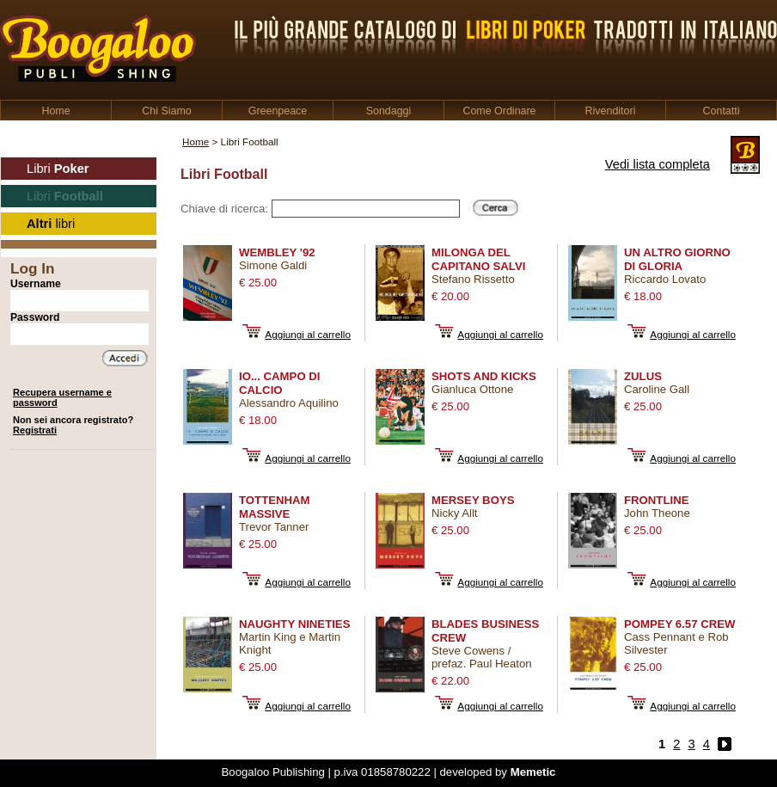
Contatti (721, 111)
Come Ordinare (498, 111)
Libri (58, 168)
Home (55, 111)
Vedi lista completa (657, 164)
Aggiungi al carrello (308, 334)
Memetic (533, 771)
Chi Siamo (166, 111)
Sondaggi (389, 111)
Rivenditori (610, 111)
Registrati (35, 430)
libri (51, 224)
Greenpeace (278, 111)
